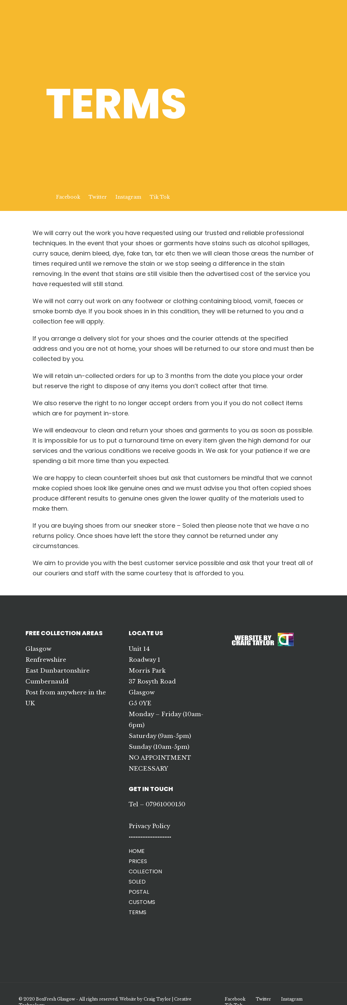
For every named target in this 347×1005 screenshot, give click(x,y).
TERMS (137, 912)
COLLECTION (145, 871)
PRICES (138, 861)
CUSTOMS (142, 902)
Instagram (128, 197)
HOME (137, 851)
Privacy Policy (149, 826)
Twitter (98, 197)
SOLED (137, 882)
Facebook (68, 197)
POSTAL (139, 892)
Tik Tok (160, 197)
